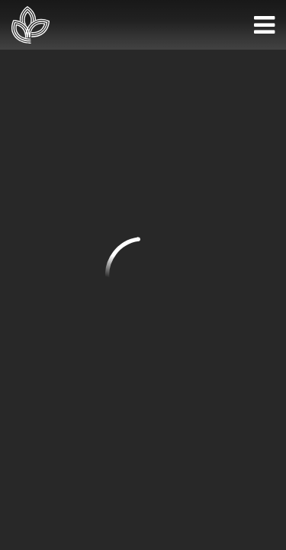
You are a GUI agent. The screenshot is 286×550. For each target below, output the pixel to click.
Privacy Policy (143, 382)
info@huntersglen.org (69, 244)
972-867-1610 (46, 204)
